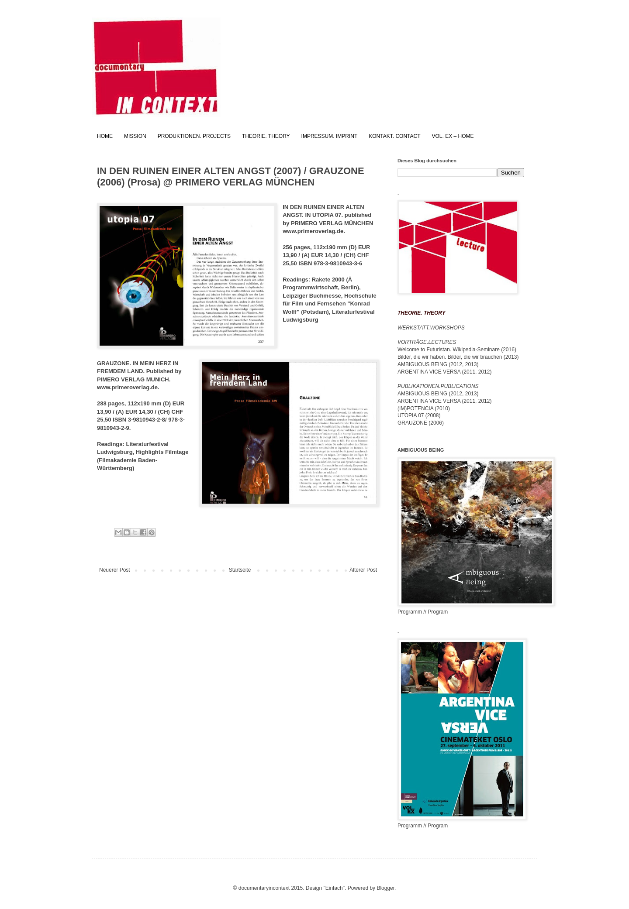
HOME (105, 136)
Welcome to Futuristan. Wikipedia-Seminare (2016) (456, 349)
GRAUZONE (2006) (420, 423)
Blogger (385, 888)
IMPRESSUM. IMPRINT (329, 136)
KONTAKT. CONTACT (394, 136)
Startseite (240, 570)
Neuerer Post (114, 570)
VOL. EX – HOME (453, 136)
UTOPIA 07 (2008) (419, 415)
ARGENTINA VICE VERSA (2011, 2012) (444, 372)
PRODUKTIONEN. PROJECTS (194, 136)
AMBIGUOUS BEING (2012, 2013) (437, 364)
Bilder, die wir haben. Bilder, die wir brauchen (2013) (458, 357)
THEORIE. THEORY (266, 136)
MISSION (135, 136)
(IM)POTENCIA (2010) (423, 408)
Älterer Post (363, 570)
